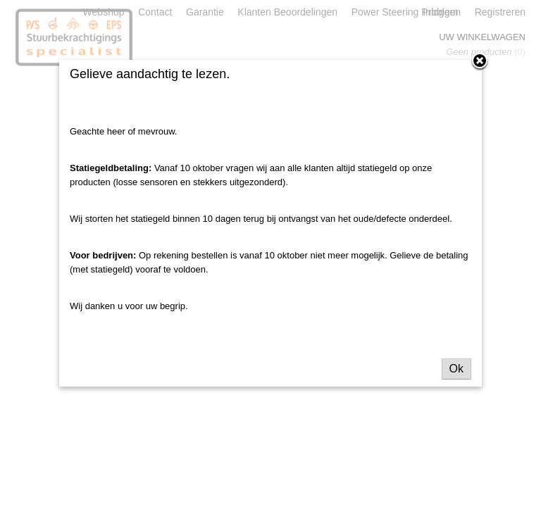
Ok (456, 369)
